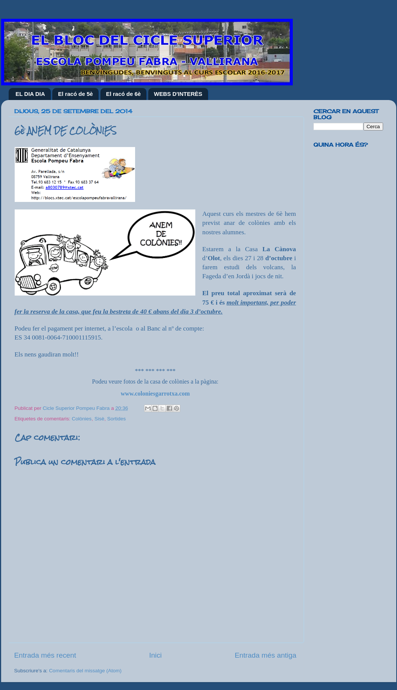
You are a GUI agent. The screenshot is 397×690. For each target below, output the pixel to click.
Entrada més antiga (266, 655)
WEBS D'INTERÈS (178, 94)
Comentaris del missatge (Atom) (85, 670)
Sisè (99, 419)
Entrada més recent (45, 655)
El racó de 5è (75, 94)
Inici (155, 655)
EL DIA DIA (30, 94)
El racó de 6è (123, 94)
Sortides (116, 419)
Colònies (82, 419)
